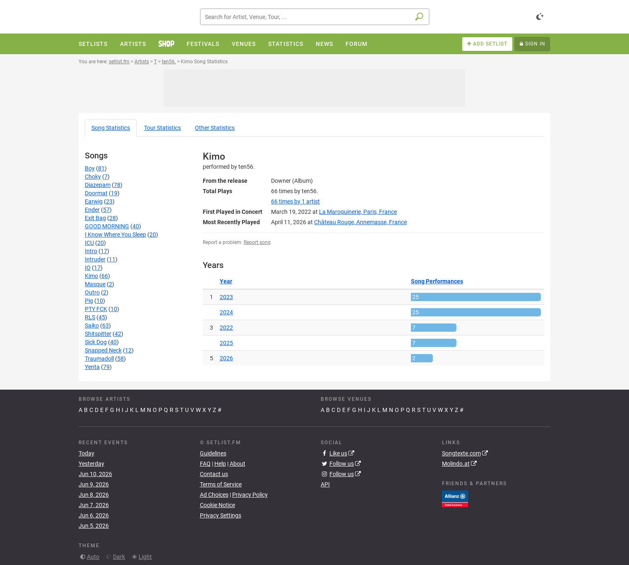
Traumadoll (99, 358)
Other (215, 127)
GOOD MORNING (107, 226)
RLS (90, 317)
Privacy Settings (220, 515)
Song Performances (437, 281)
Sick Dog (96, 342)
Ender (92, 209)
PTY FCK (96, 309)
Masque (95, 284)
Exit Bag (95, 218)
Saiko (92, 325)
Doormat (96, 193)
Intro (91, 251)
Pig (89, 300)
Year (226, 281)
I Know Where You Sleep (115, 234)
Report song (257, 242)
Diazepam (97, 185)
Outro (92, 292)
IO (88, 267)
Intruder (95, 259)
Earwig (94, 201)
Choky (93, 176)
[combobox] (315, 16)
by (295, 201)
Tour (162, 127)
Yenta (92, 367)
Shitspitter (98, 333)
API (325, 484)
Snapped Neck (103, 350)
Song (110, 127)
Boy (90, 168)
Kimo (91, 276)
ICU (89, 242)
